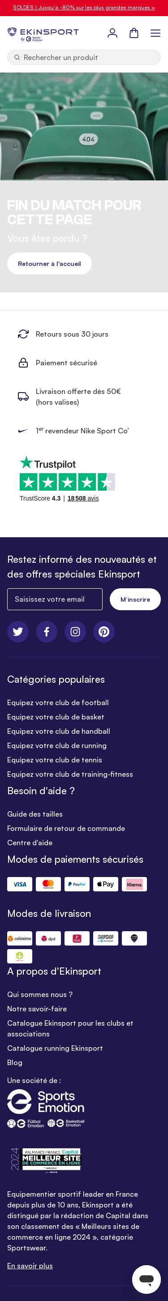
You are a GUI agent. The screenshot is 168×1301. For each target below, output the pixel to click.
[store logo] (43, 33)
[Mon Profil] (112, 32)
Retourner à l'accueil (49, 263)
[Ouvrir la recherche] (84, 57)
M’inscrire (135, 599)
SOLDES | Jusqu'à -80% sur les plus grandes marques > (84, 7)
